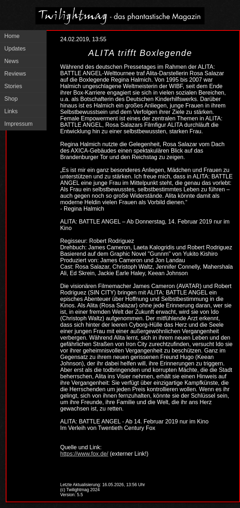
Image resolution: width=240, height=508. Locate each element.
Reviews (15, 74)
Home (12, 36)
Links (11, 111)
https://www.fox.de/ (84, 454)
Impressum (18, 124)
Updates (15, 48)
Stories (13, 86)
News (11, 61)
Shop (11, 99)
